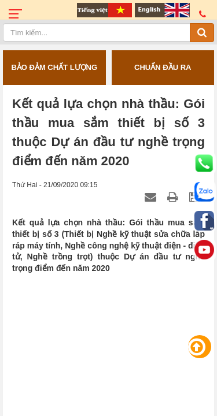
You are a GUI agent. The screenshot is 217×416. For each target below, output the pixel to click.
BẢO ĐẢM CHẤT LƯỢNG (54, 67)
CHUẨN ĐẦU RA (162, 67)
